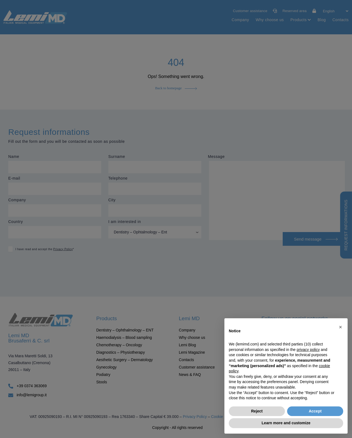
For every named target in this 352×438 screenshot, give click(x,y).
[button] (340, 327)
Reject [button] (257, 411)
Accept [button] (315, 411)
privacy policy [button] (308, 349)
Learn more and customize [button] (286, 423)
